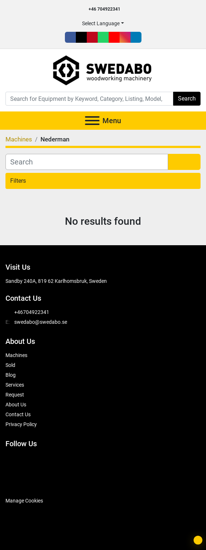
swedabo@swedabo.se (40, 322)
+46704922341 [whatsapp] (31, 312)
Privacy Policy (21, 424)
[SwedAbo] (19, 482)
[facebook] (70, 37)
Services (14, 385)
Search (187, 98)
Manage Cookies (24, 501)
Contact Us (18, 414)
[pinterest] (92, 37)
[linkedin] (136, 37)
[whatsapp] (103, 37)
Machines (16, 355)
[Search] (89, 99)
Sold (10, 365)
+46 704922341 (104, 9)
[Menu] (92, 120)
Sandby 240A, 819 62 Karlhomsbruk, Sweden (56, 281)
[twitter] (81, 37)
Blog (10, 375)
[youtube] (114, 37)
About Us (15, 404)
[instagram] (125, 37)
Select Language (101, 23)
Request (14, 395)
